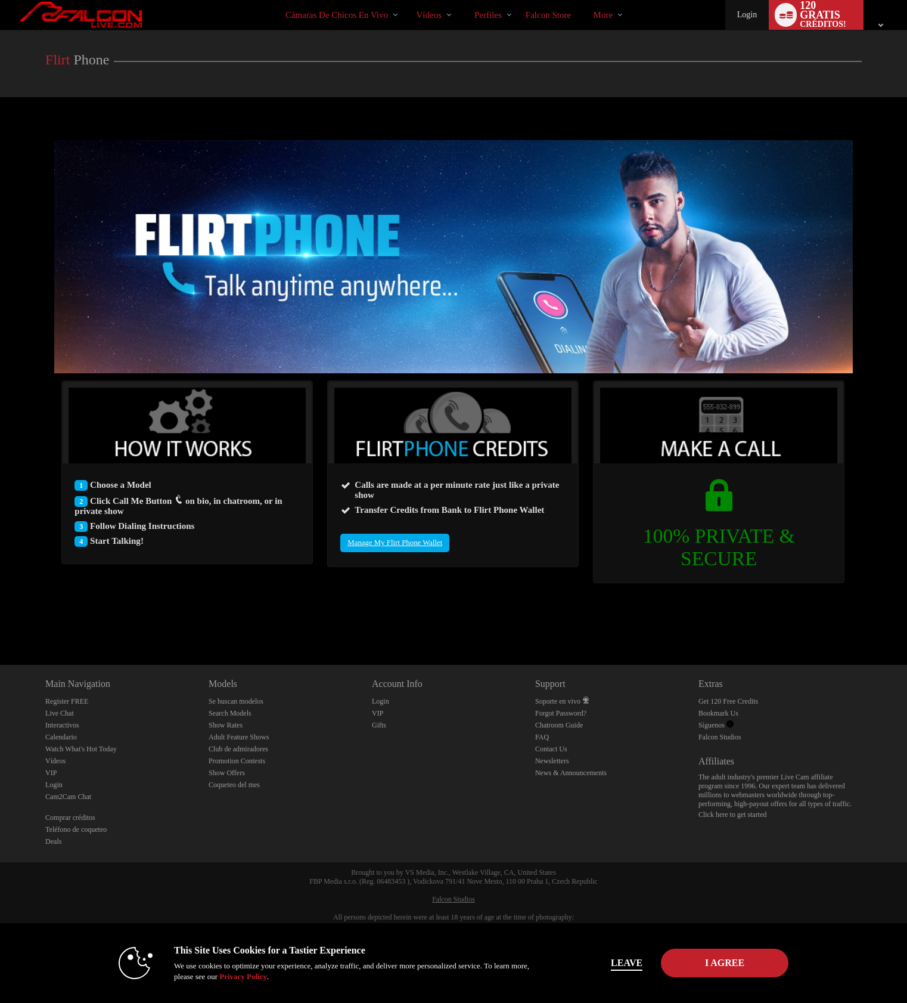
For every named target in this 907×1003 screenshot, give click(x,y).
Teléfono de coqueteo (76, 829)
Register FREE (66, 701)
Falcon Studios (719, 737)
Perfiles (488, 15)
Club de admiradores (238, 749)
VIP (51, 773)
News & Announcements (571, 773)
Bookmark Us (718, 713)
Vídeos (429, 15)
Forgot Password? (560, 713)
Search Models (230, 713)
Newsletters (552, 761)
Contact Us (551, 749)
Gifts (379, 725)
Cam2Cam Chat (68, 797)
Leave (620, 963)
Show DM (0, 620)
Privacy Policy (236, 976)
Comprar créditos (70, 817)
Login (747, 14)
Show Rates (226, 725)
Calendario (61, 737)
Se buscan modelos (236, 701)
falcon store (548, 15)
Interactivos (62, 725)
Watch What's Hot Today (81, 749)
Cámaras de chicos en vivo (336, 15)
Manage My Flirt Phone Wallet (394, 542)
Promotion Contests (237, 761)
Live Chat (59, 713)
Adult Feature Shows (239, 737)
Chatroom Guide (559, 725)
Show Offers (227, 773)
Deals (53, 841)
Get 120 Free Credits (728, 701)
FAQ (542, 737)
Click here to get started (732, 814)
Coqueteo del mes (234, 785)
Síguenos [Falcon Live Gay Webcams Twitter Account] (716, 725)
